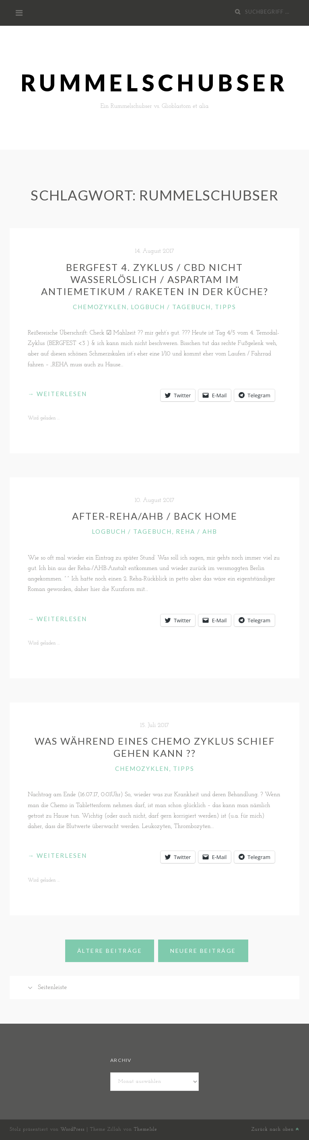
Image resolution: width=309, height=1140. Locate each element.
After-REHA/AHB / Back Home (154, 516)
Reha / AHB (196, 531)
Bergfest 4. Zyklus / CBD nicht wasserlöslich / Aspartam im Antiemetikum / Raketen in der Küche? (154, 279)
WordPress (72, 1129)
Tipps (225, 306)
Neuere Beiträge (203, 950)
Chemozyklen (100, 306)
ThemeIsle (145, 1129)
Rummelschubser (154, 82)
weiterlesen (57, 393)
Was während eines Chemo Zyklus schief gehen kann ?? (155, 747)
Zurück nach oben (275, 1129)
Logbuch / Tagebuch (171, 306)
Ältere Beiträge (109, 950)
